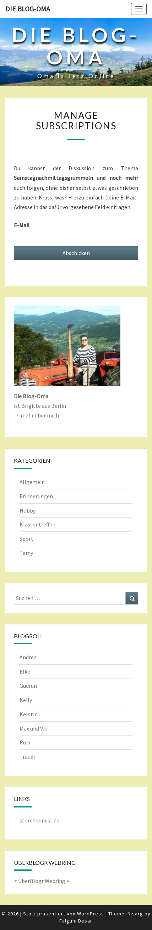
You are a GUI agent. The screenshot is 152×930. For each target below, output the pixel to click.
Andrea (28, 657)
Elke (25, 671)
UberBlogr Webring (41, 880)
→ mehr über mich (36, 415)
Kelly (26, 699)
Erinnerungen (36, 496)
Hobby (28, 510)
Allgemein (32, 481)
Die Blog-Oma (27, 8)
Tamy (26, 552)
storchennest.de (39, 820)
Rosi (25, 742)
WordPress (90, 913)
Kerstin (29, 714)
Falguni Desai (75, 921)
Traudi (27, 756)
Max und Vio (34, 728)
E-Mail (21, 225)
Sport (26, 538)
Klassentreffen (37, 524)
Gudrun (28, 685)
